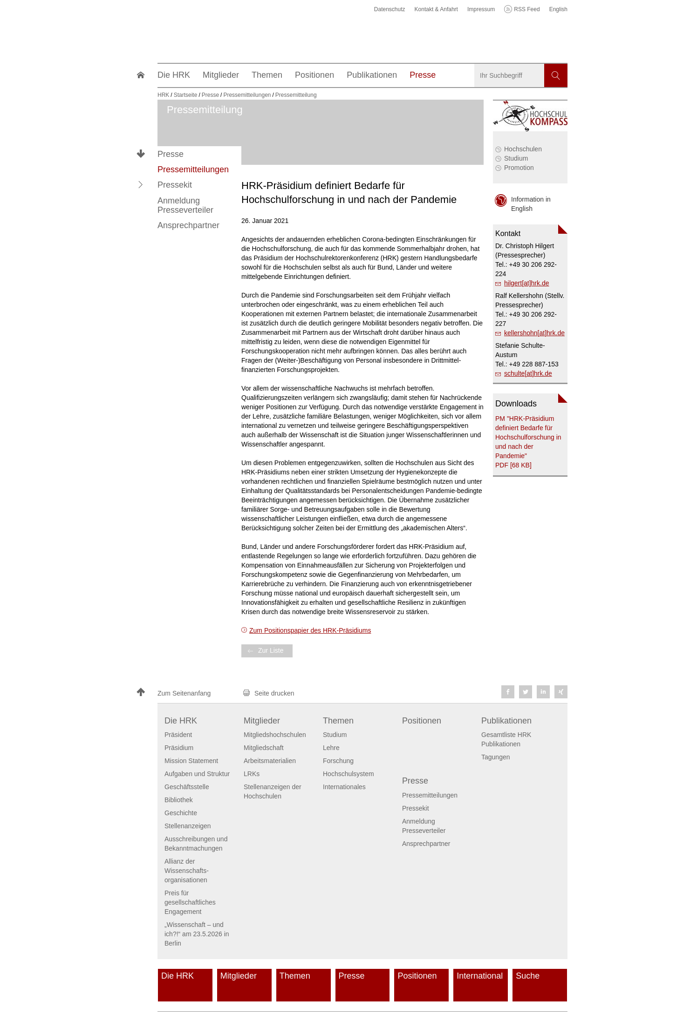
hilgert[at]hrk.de (526, 283)
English (558, 9)
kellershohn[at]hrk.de (534, 333)
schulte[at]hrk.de (528, 373)
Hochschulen (523, 149)
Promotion (519, 167)
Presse (170, 154)
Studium (516, 158)
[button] (140, 184)
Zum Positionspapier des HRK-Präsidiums (310, 630)
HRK (163, 95)
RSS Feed (527, 9)
